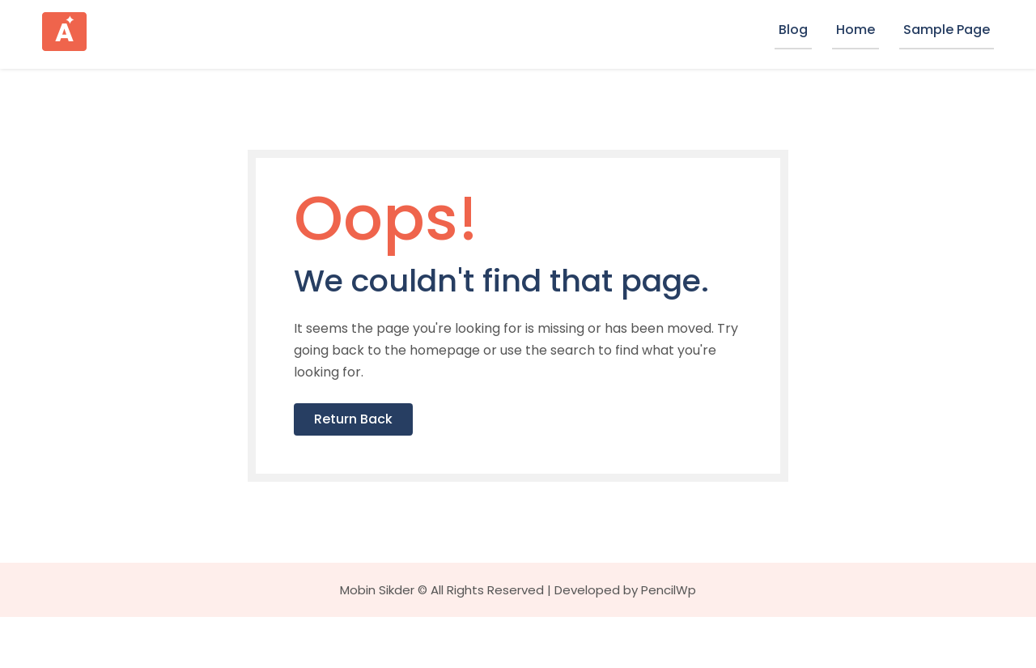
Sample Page (946, 29)
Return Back (393, 467)
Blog (793, 29)
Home (855, 29)
